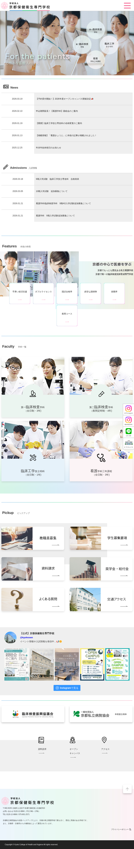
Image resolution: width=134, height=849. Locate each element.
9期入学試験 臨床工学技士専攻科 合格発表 (57, 179)
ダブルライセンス (43, 291)
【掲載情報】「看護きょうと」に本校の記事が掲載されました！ (66, 135)
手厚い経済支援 (19, 291)
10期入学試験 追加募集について (52, 191)
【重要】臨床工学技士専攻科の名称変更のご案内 (59, 123)
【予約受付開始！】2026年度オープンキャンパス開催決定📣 (65, 99)
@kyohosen (26, 637)
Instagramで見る (67, 687)
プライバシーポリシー (121, 829)
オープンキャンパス (75, 753)
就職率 (114, 291)
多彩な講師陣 (90, 291)
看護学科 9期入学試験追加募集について (55, 215)
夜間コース (67, 314)
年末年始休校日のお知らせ (48, 147)
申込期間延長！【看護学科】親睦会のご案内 (57, 111)
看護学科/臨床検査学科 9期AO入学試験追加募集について (63, 203)
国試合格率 (67, 291)
